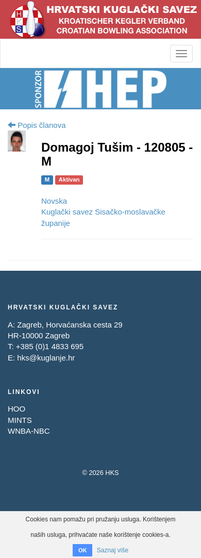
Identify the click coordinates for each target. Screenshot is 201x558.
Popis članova (37, 125)
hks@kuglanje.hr (46, 357)
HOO (16, 408)
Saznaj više (112, 550)
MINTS (20, 420)
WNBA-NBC (29, 430)
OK (82, 550)
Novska (54, 200)
